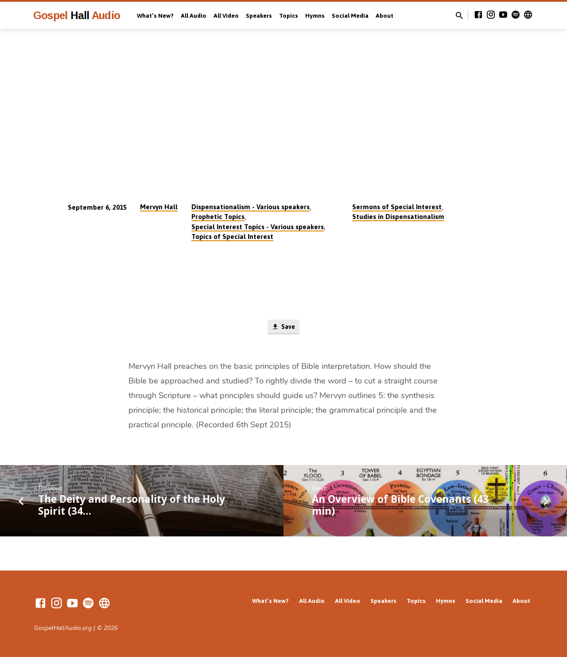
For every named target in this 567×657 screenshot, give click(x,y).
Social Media (350, 15)
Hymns (315, 15)
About (384, 15)
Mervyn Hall (159, 207)
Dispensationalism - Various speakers (250, 207)
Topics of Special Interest (232, 236)
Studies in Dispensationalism (398, 216)
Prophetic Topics (218, 216)
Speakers (259, 15)
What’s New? (155, 15)
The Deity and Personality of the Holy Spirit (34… (131, 506)
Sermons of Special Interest (397, 207)
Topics (288, 15)
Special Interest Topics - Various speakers (257, 227)
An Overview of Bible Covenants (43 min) (400, 506)
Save (283, 327)
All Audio (193, 15)
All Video (226, 15)
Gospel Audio (76, 15)
